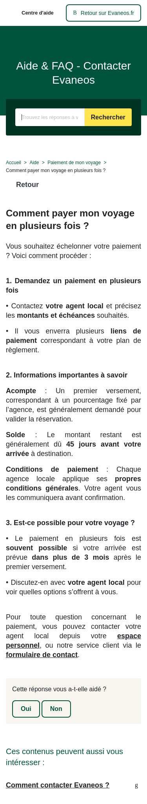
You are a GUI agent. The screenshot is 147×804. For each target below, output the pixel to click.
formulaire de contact (42, 655)
